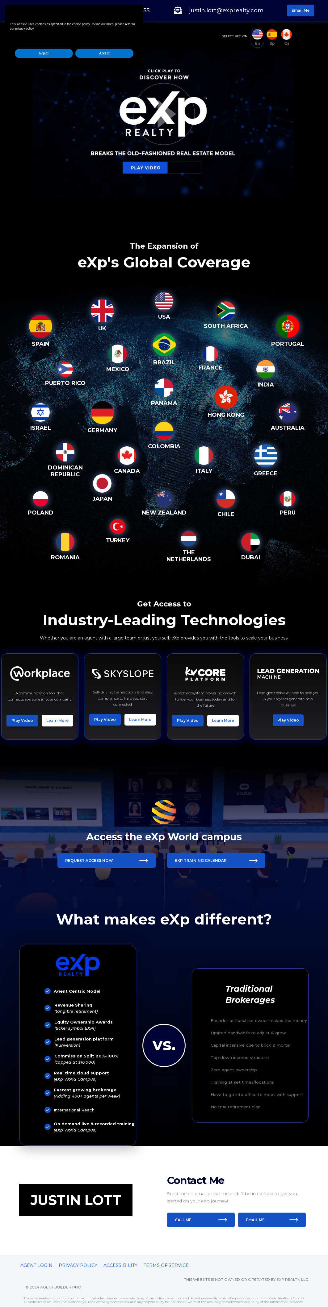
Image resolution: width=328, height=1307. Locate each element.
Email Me (300, 10)
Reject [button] (43, 1286)
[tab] (257, 38)
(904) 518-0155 (129, 10)
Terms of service (166, 1265)
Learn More (57, 744)
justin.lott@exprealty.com (226, 10)
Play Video (22, 744)
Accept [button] (104, 1286)
